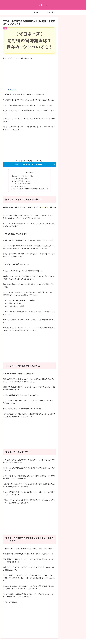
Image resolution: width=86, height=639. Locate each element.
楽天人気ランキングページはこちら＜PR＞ (29, 164)
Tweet (10, 89)
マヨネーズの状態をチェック (21, 181)
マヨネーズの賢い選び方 (18, 187)
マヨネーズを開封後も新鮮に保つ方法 (22, 184)
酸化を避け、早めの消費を (20, 178)
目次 (27, 172)
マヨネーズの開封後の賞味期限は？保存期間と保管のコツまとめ (30, 189)
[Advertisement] (29, 73)
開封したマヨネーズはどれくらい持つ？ (23, 176)
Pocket (14, 89)
